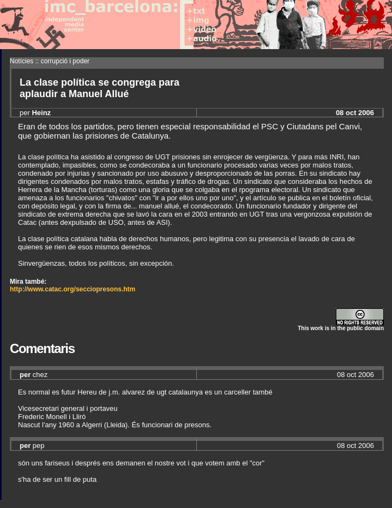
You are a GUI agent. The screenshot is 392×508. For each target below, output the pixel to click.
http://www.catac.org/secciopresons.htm (72, 289)
